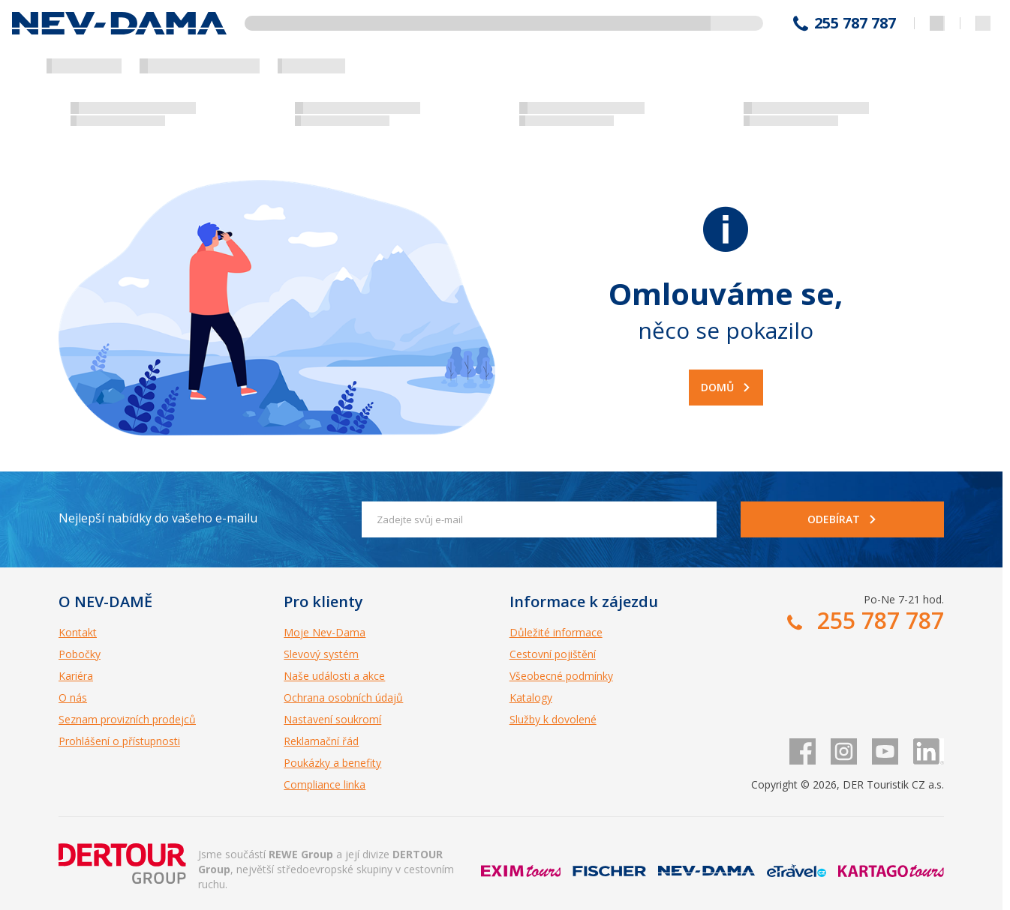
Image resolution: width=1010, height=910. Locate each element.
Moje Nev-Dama (324, 632)
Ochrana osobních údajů (343, 697)
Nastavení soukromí (332, 719)
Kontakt (78, 632)
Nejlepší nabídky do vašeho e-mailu (158, 518)
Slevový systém (321, 654)
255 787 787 (855, 23)
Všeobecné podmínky (561, 676)
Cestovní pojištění (553, 654)
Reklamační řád (321, 741)
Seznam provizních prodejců (127, 719)
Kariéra (76, 676)
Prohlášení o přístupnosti (119, 741)
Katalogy (531, 697)
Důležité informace (556, 632)
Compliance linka (324, 784)
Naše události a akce (334, 676)
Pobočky (80, 654)
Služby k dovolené (553, 719)
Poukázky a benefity (332, 763)
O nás (73, 697)
